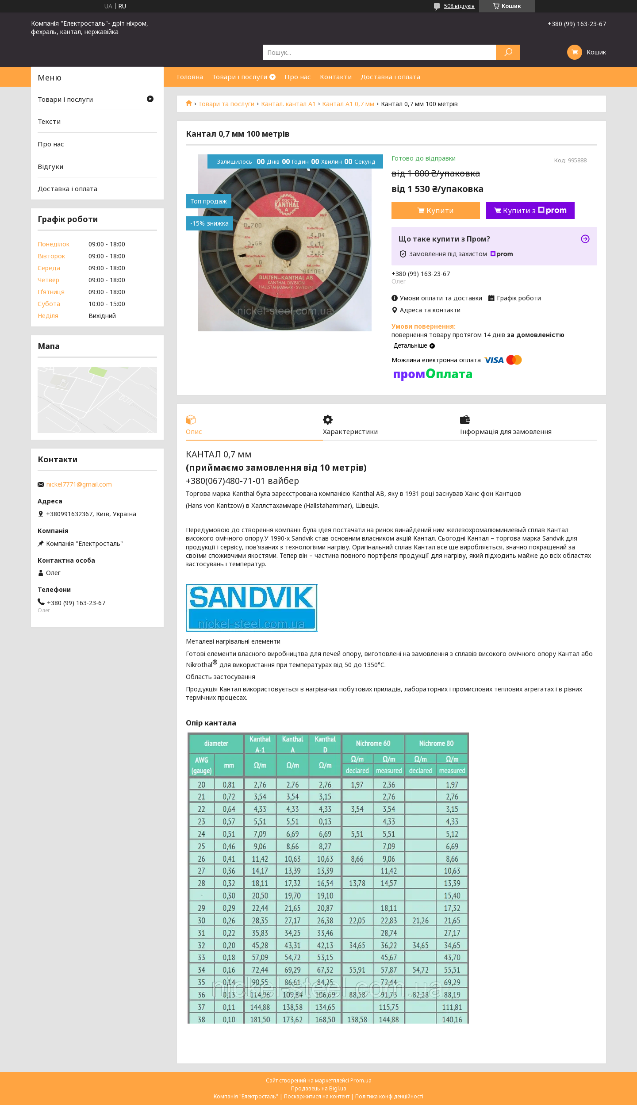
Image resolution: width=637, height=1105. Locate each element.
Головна (190, 76)
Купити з (535, 210)
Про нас (297, 76)
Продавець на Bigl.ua (318, 1088)
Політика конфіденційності (389, 1096)
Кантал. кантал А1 (288, 104)
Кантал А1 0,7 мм (348, 104)
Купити (440, 210)
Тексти (49, 121)
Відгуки (50, 166)
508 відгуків (459, 6)
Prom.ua (361, 1080)
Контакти (336, 76)
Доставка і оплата (390, 76)
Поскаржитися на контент (316, 1096)
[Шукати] (508, 52)
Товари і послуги (239, 76)
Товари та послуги (226, 104)
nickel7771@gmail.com (79, 484)
